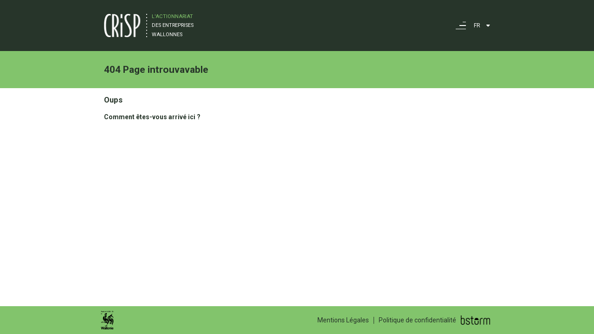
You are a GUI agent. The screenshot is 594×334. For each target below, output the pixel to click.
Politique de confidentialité (417, 320)
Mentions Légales (343, 320)
